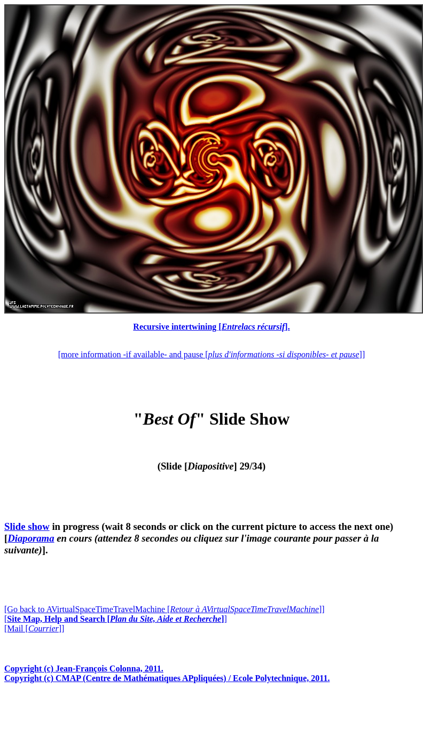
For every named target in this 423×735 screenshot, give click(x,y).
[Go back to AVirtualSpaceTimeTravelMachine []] (164, 609)
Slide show (27, 526)
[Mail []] (34, 628)
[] (115, 618)
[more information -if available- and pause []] (211, 354)
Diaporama (30, 538)
